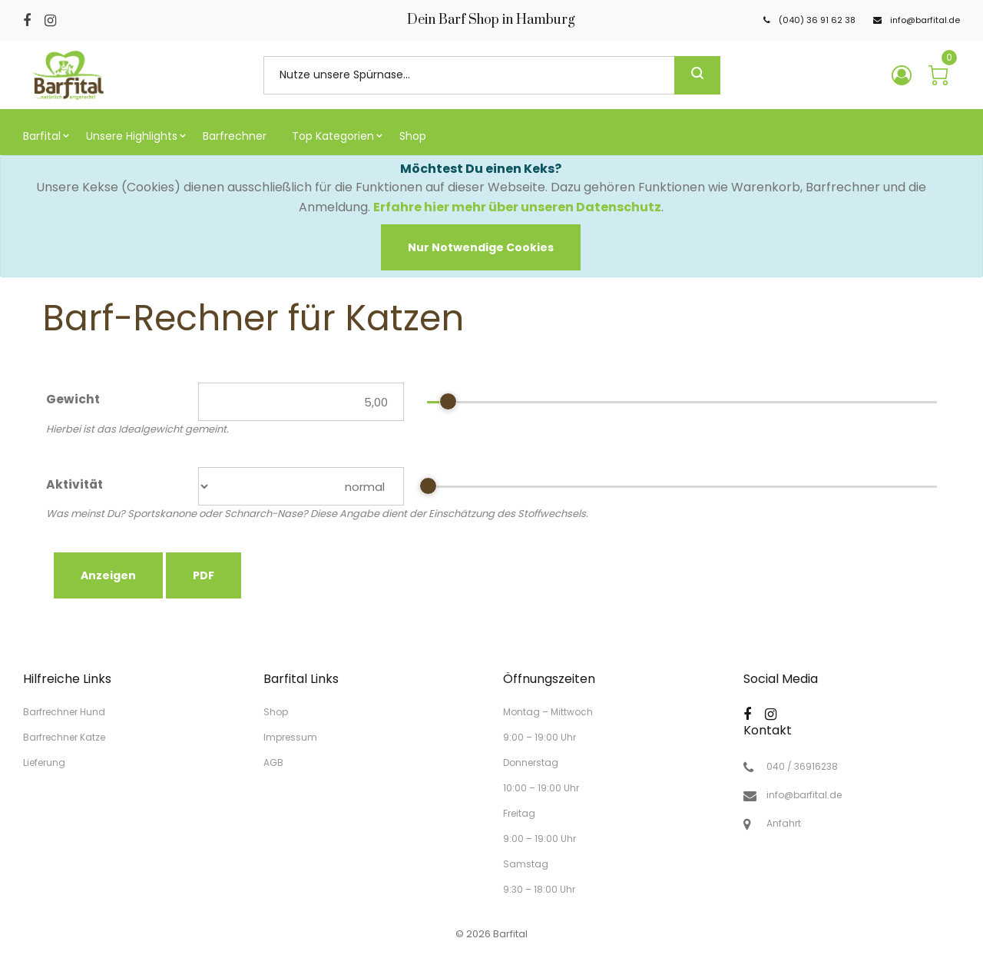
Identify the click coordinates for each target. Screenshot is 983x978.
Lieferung (44, 761)
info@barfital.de (804, 795)
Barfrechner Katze (64, 737)
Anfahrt (783, 823)
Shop (275, 711)
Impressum (290, 737)
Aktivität (74, 484)
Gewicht (73, 399)
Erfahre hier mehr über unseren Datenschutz (517, 207)
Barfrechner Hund (64, 711)
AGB (273, 761)
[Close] (481, 247)
